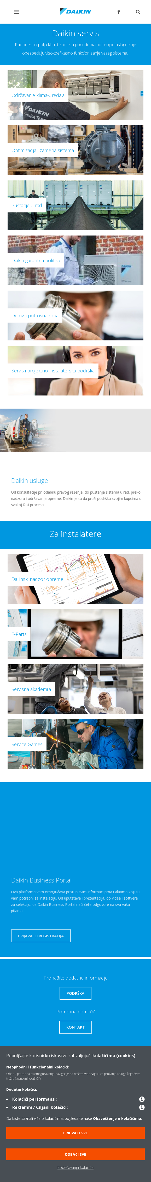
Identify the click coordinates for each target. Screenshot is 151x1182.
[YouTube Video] (73, 827)
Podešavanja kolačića (75, 1167)
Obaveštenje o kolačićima (117, 1118)
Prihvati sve (75, 1132)
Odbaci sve (75, 1154)
